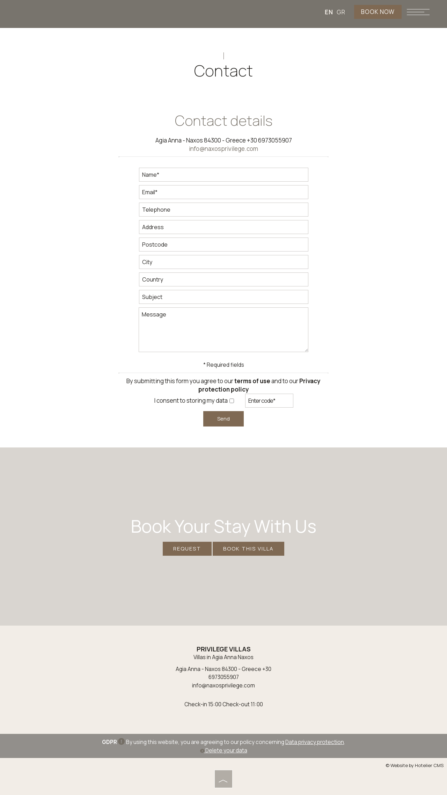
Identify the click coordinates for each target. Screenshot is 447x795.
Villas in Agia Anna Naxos (223, 657)
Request (187, 548)
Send (223, 418)
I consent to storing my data (194, 400)
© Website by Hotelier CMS (415, 765)
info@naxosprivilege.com (223, 149)
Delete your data (223, 750)
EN (329, 12)
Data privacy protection (314, 742)
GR (341, 12)
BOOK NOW (378, 12)
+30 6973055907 (269, 140)
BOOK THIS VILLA (248, 548)
